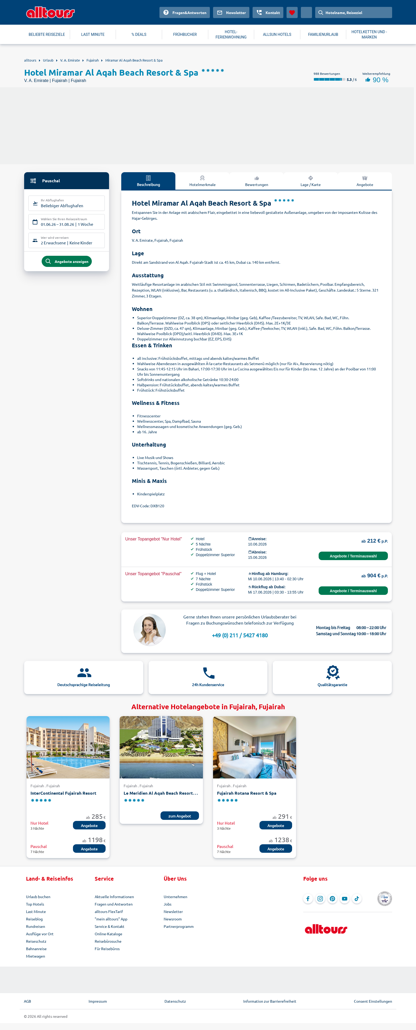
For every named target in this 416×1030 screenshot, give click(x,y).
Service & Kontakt (109, 926)
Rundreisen (35, 926)
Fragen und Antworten (114, 904)
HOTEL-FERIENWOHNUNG (231, 34)
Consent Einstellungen (373, 1001)
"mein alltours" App (111, 918)
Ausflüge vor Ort (40, 933)
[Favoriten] (292, 12)
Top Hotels (35, 904)
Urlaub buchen (38, 896)
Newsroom (173, 918)
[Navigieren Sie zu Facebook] (308, 898)
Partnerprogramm (179, 926)
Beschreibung (148, 181)
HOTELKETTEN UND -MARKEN (369, 34)
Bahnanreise (36, 948)
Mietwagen (35, 956)
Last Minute (36, 911)
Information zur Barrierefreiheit (269, 1001)
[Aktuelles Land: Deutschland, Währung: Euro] (306, 12)
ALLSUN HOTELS (277, 34)
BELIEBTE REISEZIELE (47, 34)
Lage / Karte (311, 181)
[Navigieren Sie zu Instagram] (320, 898)
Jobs (167, 904)
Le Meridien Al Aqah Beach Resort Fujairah (167, 793)
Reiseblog (34, 918)
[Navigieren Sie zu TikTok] (357, 898)
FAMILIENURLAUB (323, 34)
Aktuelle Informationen (114, 896)
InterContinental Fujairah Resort (63, 793)
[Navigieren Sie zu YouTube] (344, 898)
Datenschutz (175, 1001)
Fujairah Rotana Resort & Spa (246, 793)
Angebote (365, 181)
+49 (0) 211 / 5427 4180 (240, 635)
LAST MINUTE (93, 34)
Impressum (98, 1001)
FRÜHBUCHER (185, 34)
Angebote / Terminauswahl (353, 556)
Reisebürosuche (108, 941)
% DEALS (139, 34)
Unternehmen (175, 896)
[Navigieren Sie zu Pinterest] (332, 898)
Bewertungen (256, 181)
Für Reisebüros (107, 948)
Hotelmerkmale (202, 181)
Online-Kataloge (108, 933)
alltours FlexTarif (109, 911)
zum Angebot (179, 815)
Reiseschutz (36, 941)
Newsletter (173, 911)
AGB (27, 1001)
